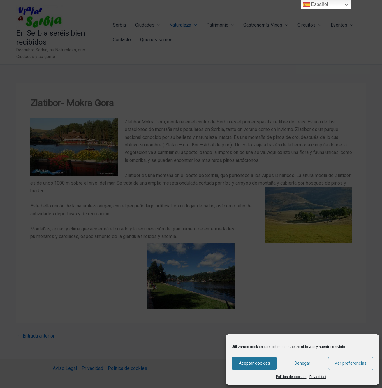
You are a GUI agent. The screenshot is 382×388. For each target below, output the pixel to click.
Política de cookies (291, 377)
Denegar (302, 363)
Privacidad (317, 377)
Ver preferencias (351, 363)
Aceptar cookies (254, 363)
